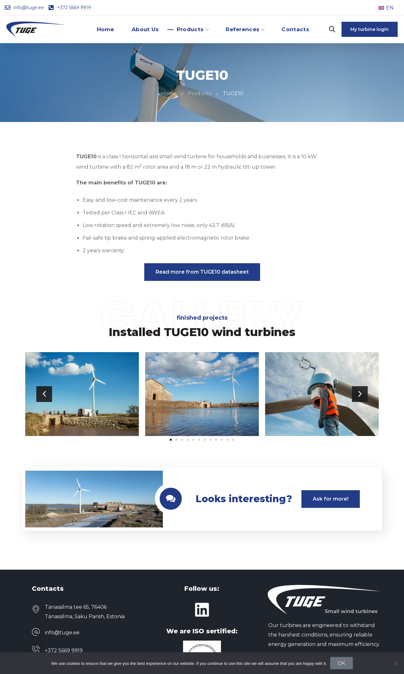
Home (168, 93)
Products (199, 93)
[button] (332, 29)
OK (341, 663)
